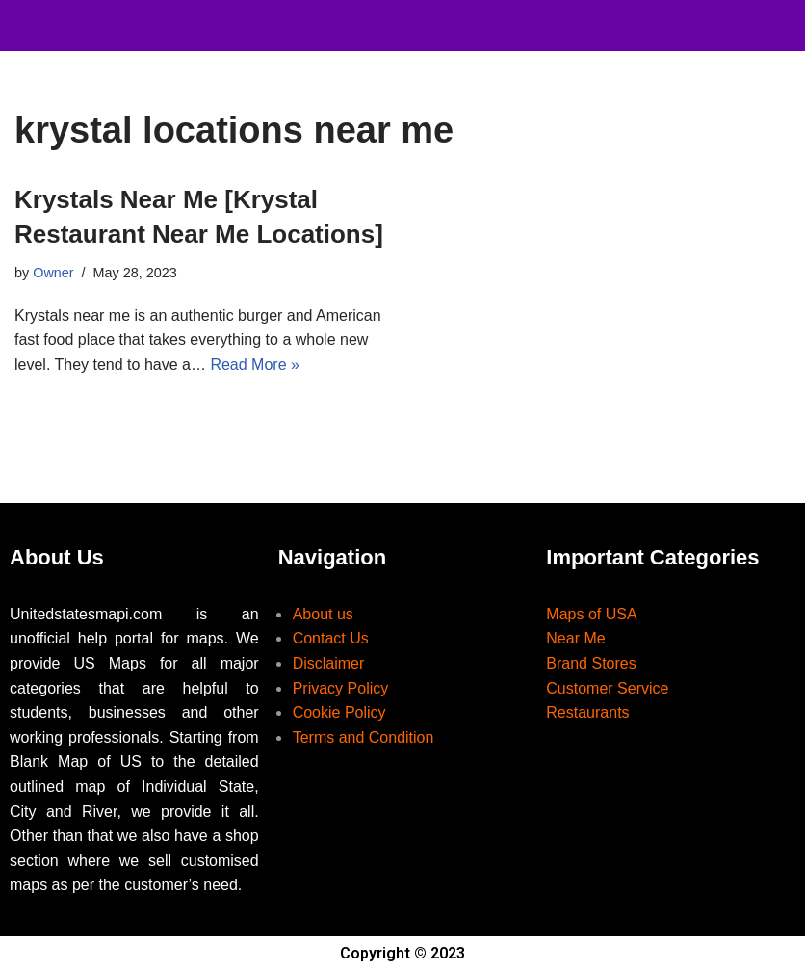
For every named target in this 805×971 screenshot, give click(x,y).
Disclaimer (329, 663)
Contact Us (331, 638)
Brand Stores (591, 663)
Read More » (254, 364)
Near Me (575, 638)
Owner (53, 272)
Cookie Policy (339, 712)
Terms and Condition (363, 737)
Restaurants (587, 712)
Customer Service (607, 688)
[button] (487, 20)
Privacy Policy (341, 688)
